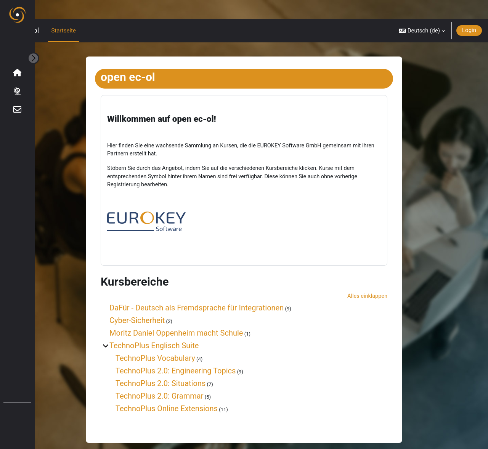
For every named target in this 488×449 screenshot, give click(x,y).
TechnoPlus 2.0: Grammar (176, 383)
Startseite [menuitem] (97, 11)
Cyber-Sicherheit (154, 308)
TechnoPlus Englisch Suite (171, 333)
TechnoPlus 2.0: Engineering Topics (193, 358)
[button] (422, 11)
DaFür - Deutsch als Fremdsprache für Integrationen (214, 295)
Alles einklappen (384, 283)
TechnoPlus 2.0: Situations (178, 371)
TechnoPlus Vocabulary (172, 345)
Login (469, 11)
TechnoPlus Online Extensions (184, 396)
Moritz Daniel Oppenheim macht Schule (193, 320)
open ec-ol (56, 11)
